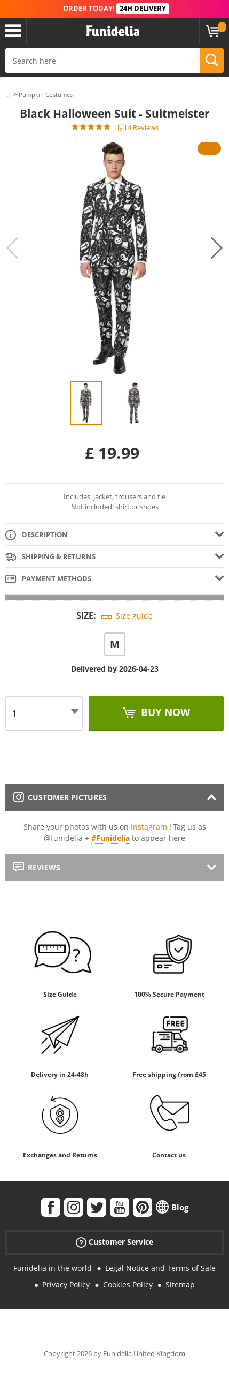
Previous (12, 248)
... (7, 95)
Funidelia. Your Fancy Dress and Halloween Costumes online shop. (112, 31)
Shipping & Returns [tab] (50, 557)
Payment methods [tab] (48, 579)
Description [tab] (36, 535)
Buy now (164, 712)
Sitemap (180, 1284)
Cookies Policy (128, 1284)
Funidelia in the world (52, 1268)
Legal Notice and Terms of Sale (160, 1268)
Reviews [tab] (36, 867)
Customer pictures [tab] (60, 797)
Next (216, 248)
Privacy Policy (66, 1284)
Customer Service (114, 1242)
